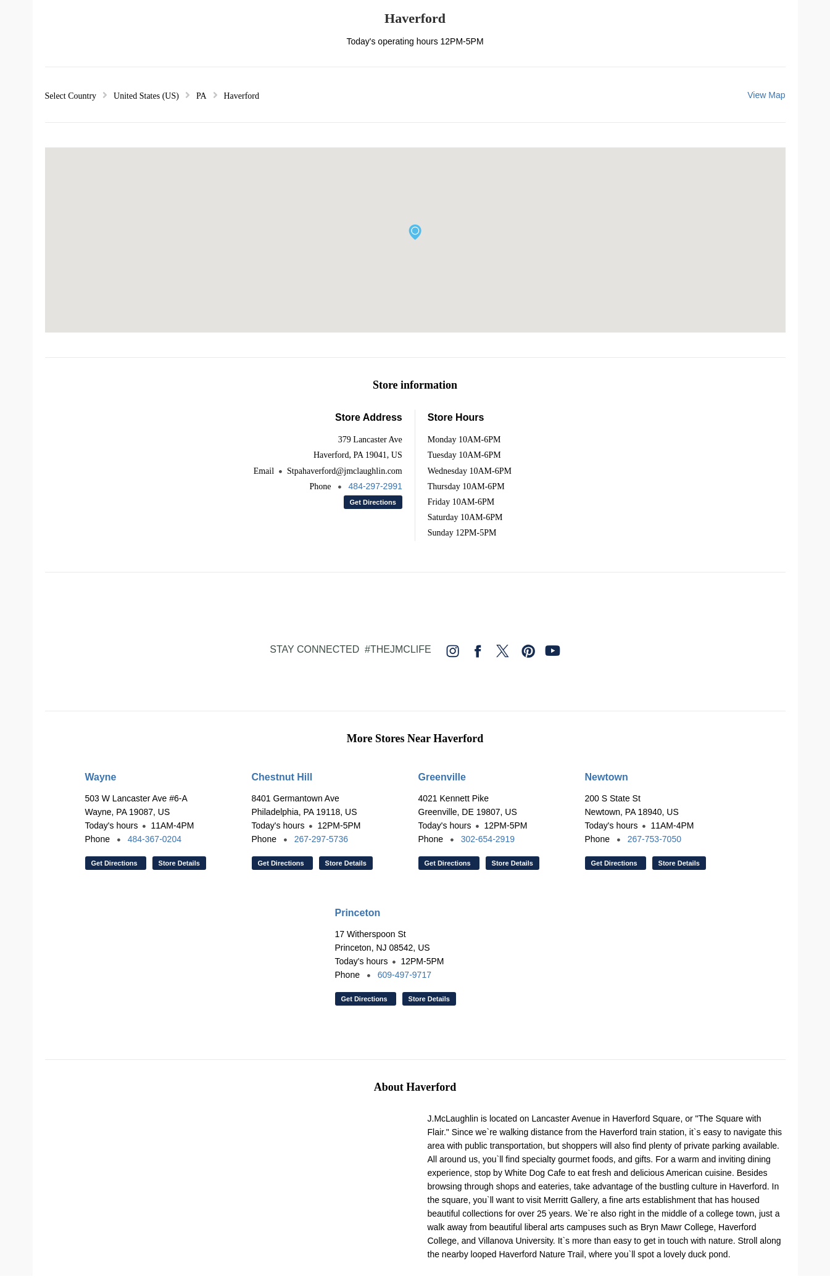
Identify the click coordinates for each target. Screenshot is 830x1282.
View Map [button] (766, 95)
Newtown (606, 777)
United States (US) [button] (146, 96)
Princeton (358, 913)
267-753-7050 (654, 839)
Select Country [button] (71, 96)
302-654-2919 (488, 839)
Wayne (101, 777)
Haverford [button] (242, 96)
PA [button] (201, 96)
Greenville (442, 777)
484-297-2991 (375, 486)
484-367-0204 (154, 839)
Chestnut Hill (282, 777)
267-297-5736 (321, 839)
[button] (415, 232)
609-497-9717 (404, 975)
